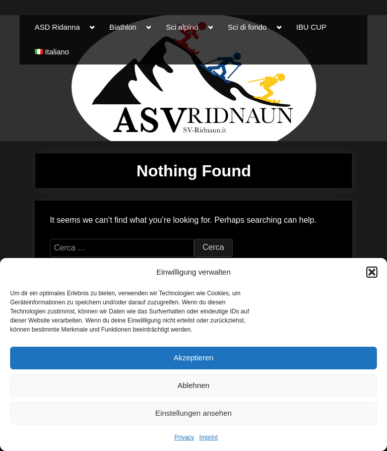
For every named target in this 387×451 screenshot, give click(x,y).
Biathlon (122, 27)
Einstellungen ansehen (193, 413)
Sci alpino (182, 27)
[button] (372, 272)
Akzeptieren (193, 357)
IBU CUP (311, 27)
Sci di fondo (247, 27)
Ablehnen (193, 385)
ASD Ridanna (57, 27)
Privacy (184, 437)
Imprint (208, 437)
